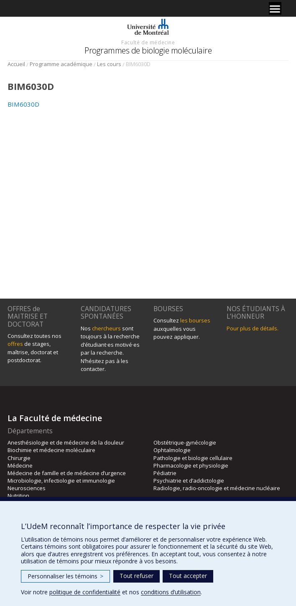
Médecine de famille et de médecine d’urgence (67, 473)
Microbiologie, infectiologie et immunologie (61, 480)
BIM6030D (23, 104)
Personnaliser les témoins (65, 576)
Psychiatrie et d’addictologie (188, 480)
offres (15, 344)
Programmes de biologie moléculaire (148, 50)
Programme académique (61, 64)
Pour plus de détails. (252, 328)
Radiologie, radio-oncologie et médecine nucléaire (216, 488)
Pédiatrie (164, 473)
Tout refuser (136, 576)
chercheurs (106, 328)
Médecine (20, 465)
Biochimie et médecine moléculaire (51, 450)
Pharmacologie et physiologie (190, 465)
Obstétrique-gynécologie (184, 442)
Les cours (109, 64)
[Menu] (275, 8)
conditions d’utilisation (171, 592)
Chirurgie (19, 458)
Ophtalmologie (172, 450)
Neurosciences (27, 488)
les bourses (195, 320)
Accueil (16, 64)
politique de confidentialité (84, 592)
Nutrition (18, 495)
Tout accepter (188, 576)
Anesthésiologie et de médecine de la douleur (66, 442)
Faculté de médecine (148, 42)
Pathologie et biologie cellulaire (192, 458)
